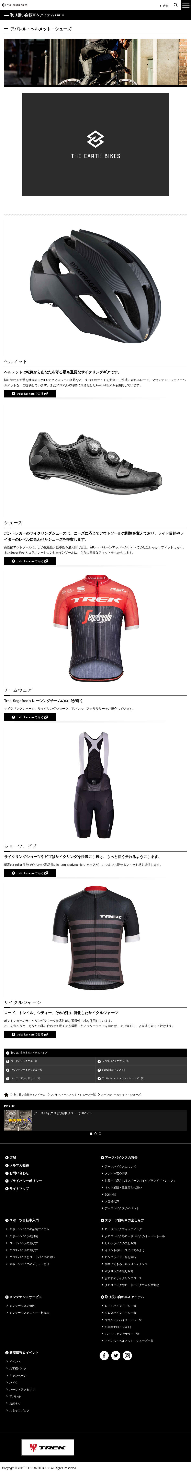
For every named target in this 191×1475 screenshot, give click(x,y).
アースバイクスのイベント (122, 1209)
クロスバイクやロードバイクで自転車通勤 (132, 1285)
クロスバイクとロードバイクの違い (32, 1258)
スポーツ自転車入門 (24, 1221)
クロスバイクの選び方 (23, 1251)
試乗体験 (110, 1195)
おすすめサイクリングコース (123, 1279)
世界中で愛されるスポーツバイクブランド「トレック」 (140, 1181)
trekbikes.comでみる (32, 393)
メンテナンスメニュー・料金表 (29, 1313)
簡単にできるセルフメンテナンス (126, 1265)
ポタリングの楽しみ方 (119, 1272)
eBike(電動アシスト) (114, 1070)
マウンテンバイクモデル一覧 (28, 1070)
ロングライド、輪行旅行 (120, 1258)
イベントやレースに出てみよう (125, 1251)
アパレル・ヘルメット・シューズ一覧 (124, 1079)
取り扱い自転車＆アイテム (29, 1095)
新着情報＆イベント (24, 1353)
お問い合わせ (19, 1174)
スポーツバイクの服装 (23, 1237)
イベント (15, 1362)
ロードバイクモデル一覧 (25, 1061)
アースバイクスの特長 (121, 1158)
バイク (13, 1383)
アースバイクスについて (120, 1167)
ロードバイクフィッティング (123, 1230)
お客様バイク (17, 1369)
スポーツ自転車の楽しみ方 (124, 1221)
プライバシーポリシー (25, 1181)
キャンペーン (17, 1376)
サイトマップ (19, 1189)
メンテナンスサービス (25, 1298)
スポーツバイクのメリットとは (29, 1265)
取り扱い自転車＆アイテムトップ (31, 1052)
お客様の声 (112, 1202)
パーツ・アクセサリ (22, 1390)
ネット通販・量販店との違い (123, 1188)
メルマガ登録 (19, 1166)
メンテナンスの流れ (22, 1306)
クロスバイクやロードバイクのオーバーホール (135, 1237)
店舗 (166, 6)
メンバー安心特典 (116, 1174)
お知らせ (15, 1404)
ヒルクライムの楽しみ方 (120, 1244)
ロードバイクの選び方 (23, 1244)
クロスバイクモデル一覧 (117, 1061)
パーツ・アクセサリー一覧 (27, 1079)
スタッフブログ (19, 1411)
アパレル (15, 1397)
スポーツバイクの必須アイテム (29, 1230)
